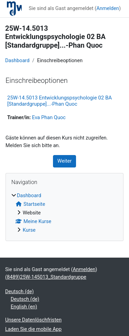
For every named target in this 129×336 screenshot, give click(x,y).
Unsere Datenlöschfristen (33, 320)
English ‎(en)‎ (24, 307)
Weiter (64, 161)
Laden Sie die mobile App (33, 329)
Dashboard (17, 60)
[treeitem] (64, 213)
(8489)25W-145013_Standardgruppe (45, 277)
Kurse (29, 230)
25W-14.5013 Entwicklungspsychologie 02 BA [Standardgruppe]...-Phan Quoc (59, 101)
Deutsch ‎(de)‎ (19, 291)
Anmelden (107, 8)
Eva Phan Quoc (49, 117)
